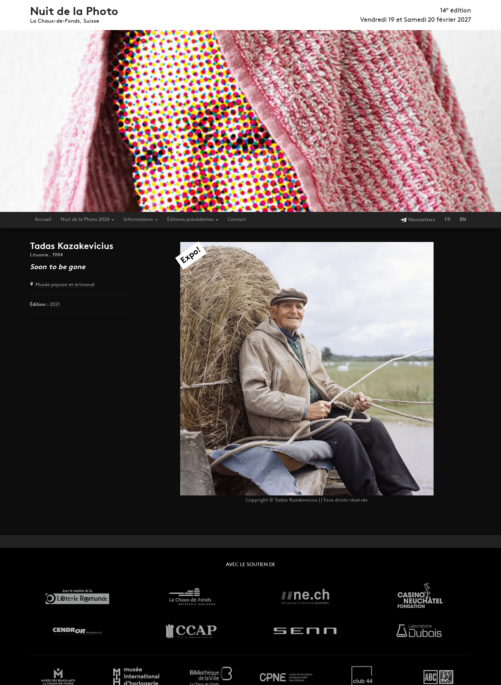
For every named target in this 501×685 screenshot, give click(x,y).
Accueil (43, 219)
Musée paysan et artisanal (65, 285)
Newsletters (417, 220)
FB (447, 219)
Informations (141, 219)
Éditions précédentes (192, 219)
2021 (54, 304)
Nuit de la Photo (74, 12)
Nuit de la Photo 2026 (87, 219)
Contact (237, 219)
